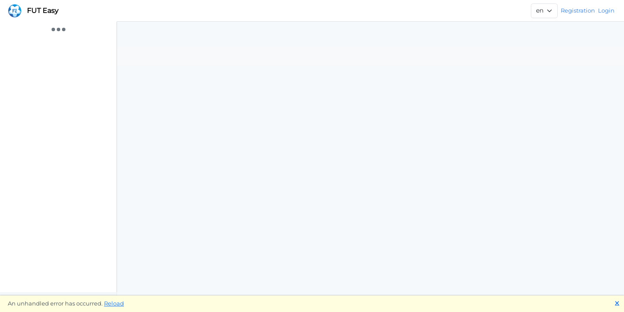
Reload (114, 303)
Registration (578, 10)
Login (606, 10)
